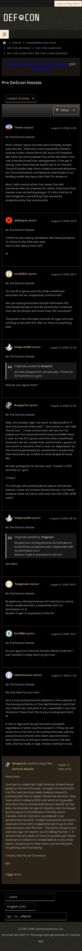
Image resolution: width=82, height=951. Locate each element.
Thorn (18, 127)
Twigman (21, 584)
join (72, 64)
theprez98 (22, 347)
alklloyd (20, 220)
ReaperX (21, 405)
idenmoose (23, 675)
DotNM (19, 633)
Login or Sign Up (68, 3)
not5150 (20, 274)
